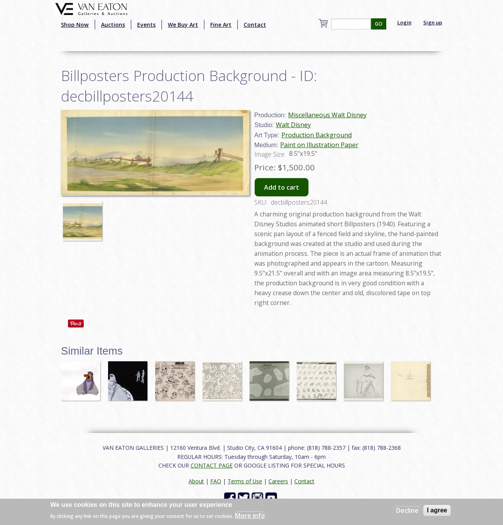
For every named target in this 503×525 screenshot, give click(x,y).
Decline (407, 510)
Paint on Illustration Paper (319, 144)
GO (378, 23)
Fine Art (220, 24)
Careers (278, 481)
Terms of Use (245, 481)
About (196, 481)
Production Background (316, 135)
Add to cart (281, 187)
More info (250, 515)
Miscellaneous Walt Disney (327, 115)
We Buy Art (183, 24)
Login (404, 22)
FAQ (215, 481)
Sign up (432, 22)
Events (146, 24)
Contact (255, 24)
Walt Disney (293, 124)
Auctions (113, 24)
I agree (437, 510)
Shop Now (75, 24)
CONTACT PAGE (212, 465)
